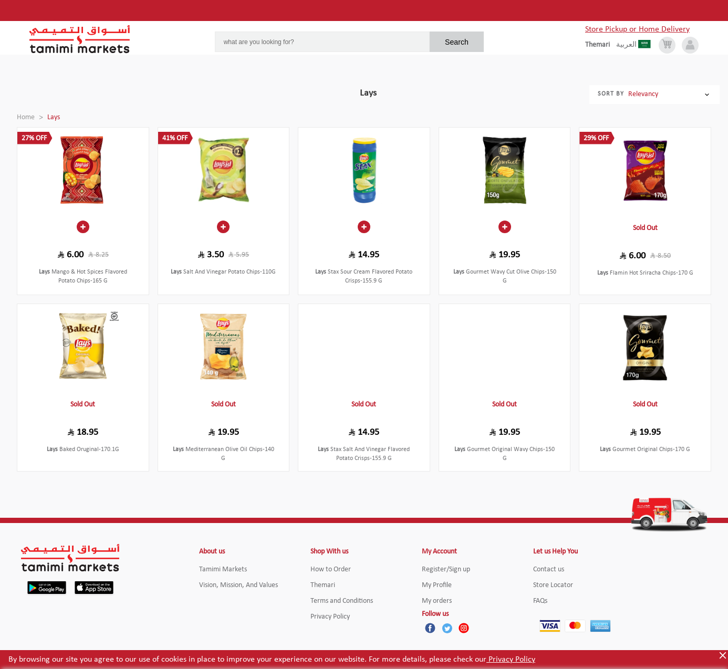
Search (457, 42)
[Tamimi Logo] (79, 39)
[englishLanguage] (600, 45)
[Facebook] (430, 628)
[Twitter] (447, 628)
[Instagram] (463, 628)
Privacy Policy (510, 659)
